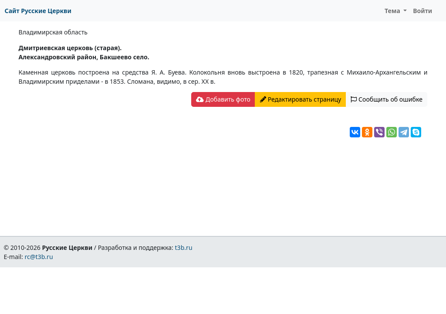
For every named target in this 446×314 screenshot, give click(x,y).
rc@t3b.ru (39, 257)
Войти (422, 11)
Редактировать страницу (300, 99)
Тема (393, 11)
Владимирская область (53, 32)
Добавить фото (223, 99)
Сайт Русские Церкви (38, 11)
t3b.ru (184, 247)
